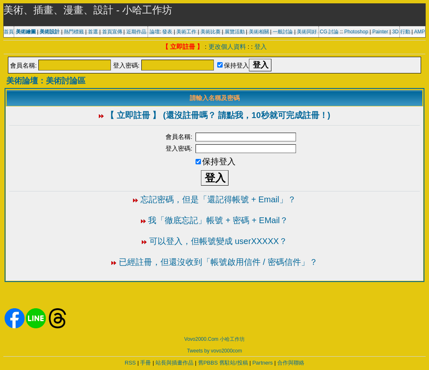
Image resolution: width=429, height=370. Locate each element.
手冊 (145, 363)
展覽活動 (235, 32)
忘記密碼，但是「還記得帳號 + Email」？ (218, 199)
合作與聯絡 (290, 363)
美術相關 (259, 32)
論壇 (155, 32)
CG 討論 (329, 32)
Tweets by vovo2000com (214, 351)
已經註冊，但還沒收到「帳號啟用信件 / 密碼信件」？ (218, 262)
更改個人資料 (227, 46)
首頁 (9, 32)
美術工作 (186, 32)
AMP (419, 32)
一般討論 (283, 32)
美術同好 (307, 32)
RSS (130, 363)
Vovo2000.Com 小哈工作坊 (214, 339)
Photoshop (356, 32)
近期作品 (136, 32)
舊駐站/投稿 (233, 363)
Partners (262, 363)
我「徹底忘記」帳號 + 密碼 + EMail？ (218, 220)
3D (395, 32)
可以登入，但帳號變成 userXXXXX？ (218, 241)
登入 (260, 46)
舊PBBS (208, 363)
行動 (405, 32)
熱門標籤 (74, 32)
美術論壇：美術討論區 (45, 80)
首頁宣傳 (112, 32)
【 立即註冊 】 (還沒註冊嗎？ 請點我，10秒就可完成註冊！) (218, 115)
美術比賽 (211, 32)
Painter (380, 32)
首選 (93, 32)
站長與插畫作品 (174, 363)
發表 (167, 32)
